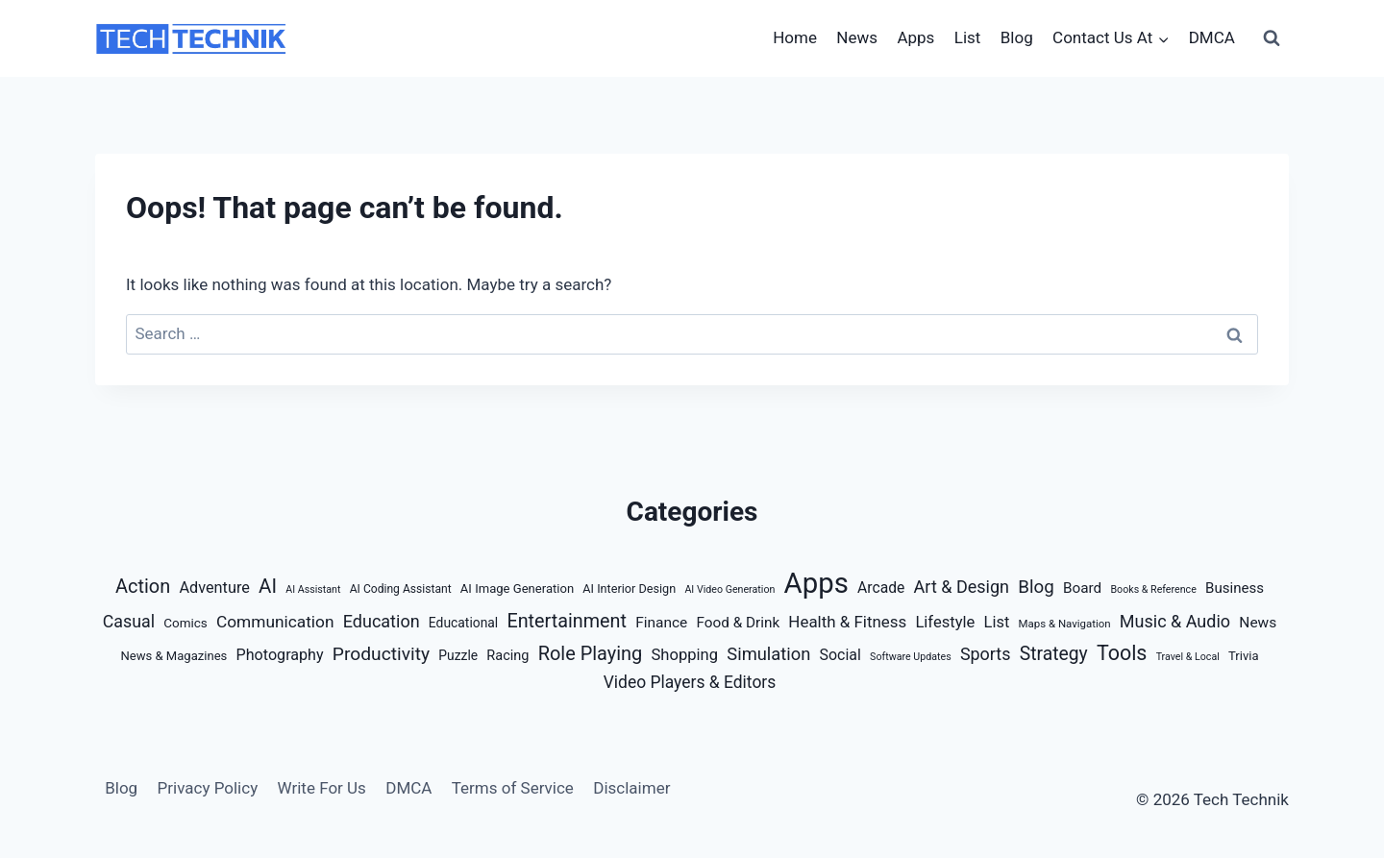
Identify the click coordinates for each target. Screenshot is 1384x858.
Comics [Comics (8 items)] (185, 623)
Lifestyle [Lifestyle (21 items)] (945, 622)
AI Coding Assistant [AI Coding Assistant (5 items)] (401, 589)
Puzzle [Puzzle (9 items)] (458, 655)
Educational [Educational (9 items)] (463, 622)
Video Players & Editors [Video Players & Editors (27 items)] (690, 682)
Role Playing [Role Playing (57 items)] (590, 653)
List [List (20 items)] (997, 622)
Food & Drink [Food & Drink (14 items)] (738, 622)
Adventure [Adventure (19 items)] (214, 587)
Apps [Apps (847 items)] (816, 583)
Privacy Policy (208, 787)
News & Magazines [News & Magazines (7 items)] (173, 656)
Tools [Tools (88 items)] (1122, 653)
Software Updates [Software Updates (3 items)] (911, 656)
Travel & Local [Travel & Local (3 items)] (1188, 656)
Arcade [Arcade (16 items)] (880, 587)
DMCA (1212, 37)
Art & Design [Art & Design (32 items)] (961, 586)
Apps (915, 37)
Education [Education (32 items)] (381, 621)
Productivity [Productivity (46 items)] (381, 654)
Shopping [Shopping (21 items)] (685, 655)
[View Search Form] (1271, 38)
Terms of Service (513, 787)
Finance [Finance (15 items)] (661, 622)
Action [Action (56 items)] (142, 586)
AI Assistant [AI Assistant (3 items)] (312, 589)
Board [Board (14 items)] (1082, 588)
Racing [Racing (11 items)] (507, 656)
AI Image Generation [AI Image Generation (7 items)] (517, 588)
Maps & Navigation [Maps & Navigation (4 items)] (1065, 623)
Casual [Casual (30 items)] (129, 621)
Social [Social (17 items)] (840, 655)
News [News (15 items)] (1257, 622)
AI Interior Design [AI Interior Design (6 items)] (629, 588)
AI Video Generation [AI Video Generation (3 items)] (729, 589)
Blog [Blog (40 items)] (1035, 587)
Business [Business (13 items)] (1234, 588)
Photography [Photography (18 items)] (280, 655)
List (967, 37)
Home (795, 37)
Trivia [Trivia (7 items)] (1243, 656)
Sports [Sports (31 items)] (985, 654)
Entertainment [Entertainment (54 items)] (567, 621)
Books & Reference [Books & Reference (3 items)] (1153, 589)
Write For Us (322, 787)
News (856, 37)
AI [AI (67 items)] (268, 586)
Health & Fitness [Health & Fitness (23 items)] (847, 621)
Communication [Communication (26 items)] (275, 621)
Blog (1017, 37)
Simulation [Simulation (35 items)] (768, 654)
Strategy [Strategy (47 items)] (1054, 654)
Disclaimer (631, 787)
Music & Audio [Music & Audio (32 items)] (1175, 621)
